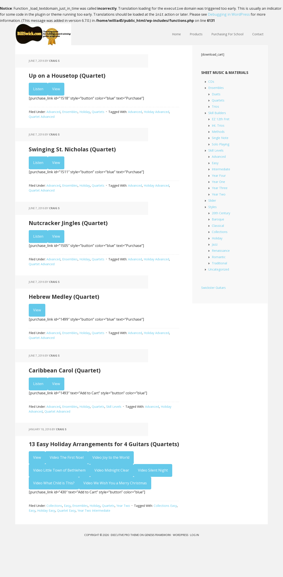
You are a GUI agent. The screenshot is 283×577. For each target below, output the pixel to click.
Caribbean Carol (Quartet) (88, 386)
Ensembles (70, 115)
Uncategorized (218, 268)
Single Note (220, 137)
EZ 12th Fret (220, 118)
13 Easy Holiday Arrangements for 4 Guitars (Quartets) (99, 468)
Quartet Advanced (42, 119)
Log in (194, 566)
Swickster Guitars (213, 287)
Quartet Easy (66, 541)
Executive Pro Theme (125, 566)
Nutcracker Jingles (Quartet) (94, 231)
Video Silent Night (153, 501)
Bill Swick (44, 34)
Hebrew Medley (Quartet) (88, 309)
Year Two (123, 536)
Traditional (219, 262)
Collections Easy (165, 536)
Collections (54, 536)
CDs (211, 81)
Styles (212, 206)
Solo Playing (220, 143)
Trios (215, 105)
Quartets (98, 115)
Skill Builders (217, 112)
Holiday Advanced (156, 115)
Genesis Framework (157, 566)
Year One (218, 181)
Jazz (215, 243)
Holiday (84, 115)
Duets (216, 93)
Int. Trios (218, 124)
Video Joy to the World (110, 488)
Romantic (219, 256)
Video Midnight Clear (111, 501)
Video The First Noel (67, 488)
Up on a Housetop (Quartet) (93, 76)
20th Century (221, 212)
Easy (67, 536)
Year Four (219, 175)
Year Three (220, 187)
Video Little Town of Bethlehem (59, 501)
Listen (38, 91)
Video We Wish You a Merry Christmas (115, 513)
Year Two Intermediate (93, 541)
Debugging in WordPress (229, 13)
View (56, 91)
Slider (212, 199)
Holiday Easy (46, 541)
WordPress (180, 566)
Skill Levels (113, 424)
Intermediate (221, 168)
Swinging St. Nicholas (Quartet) (101, 154)
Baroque (218, 218)
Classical (218, 225)
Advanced (53, 115)
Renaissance (221, 250)
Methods (218, 131)
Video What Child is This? (54, 513)
